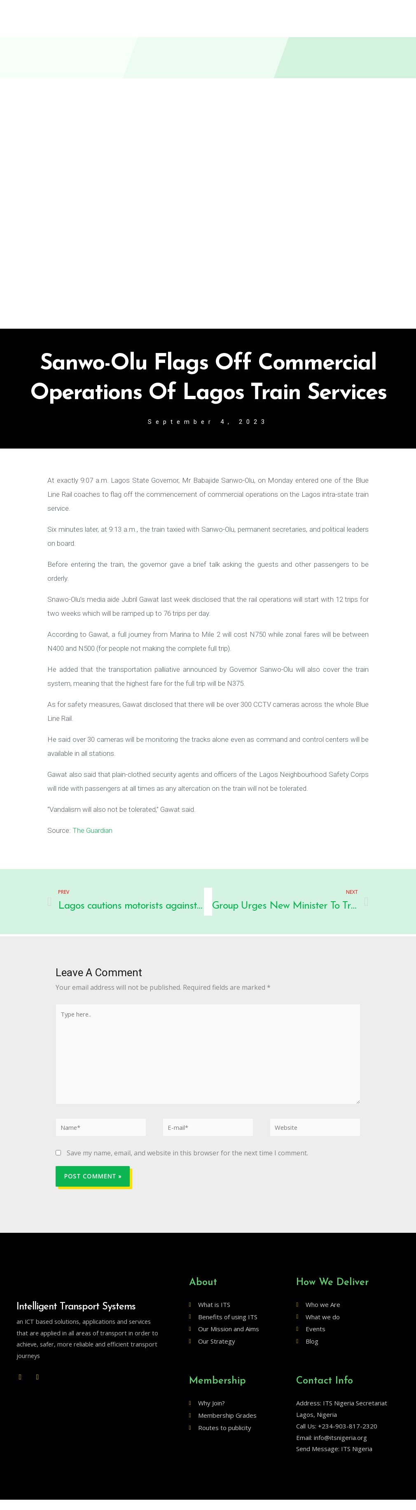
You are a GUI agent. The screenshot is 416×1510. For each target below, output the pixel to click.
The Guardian (92, 831)
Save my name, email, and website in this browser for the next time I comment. (187, 1163)
